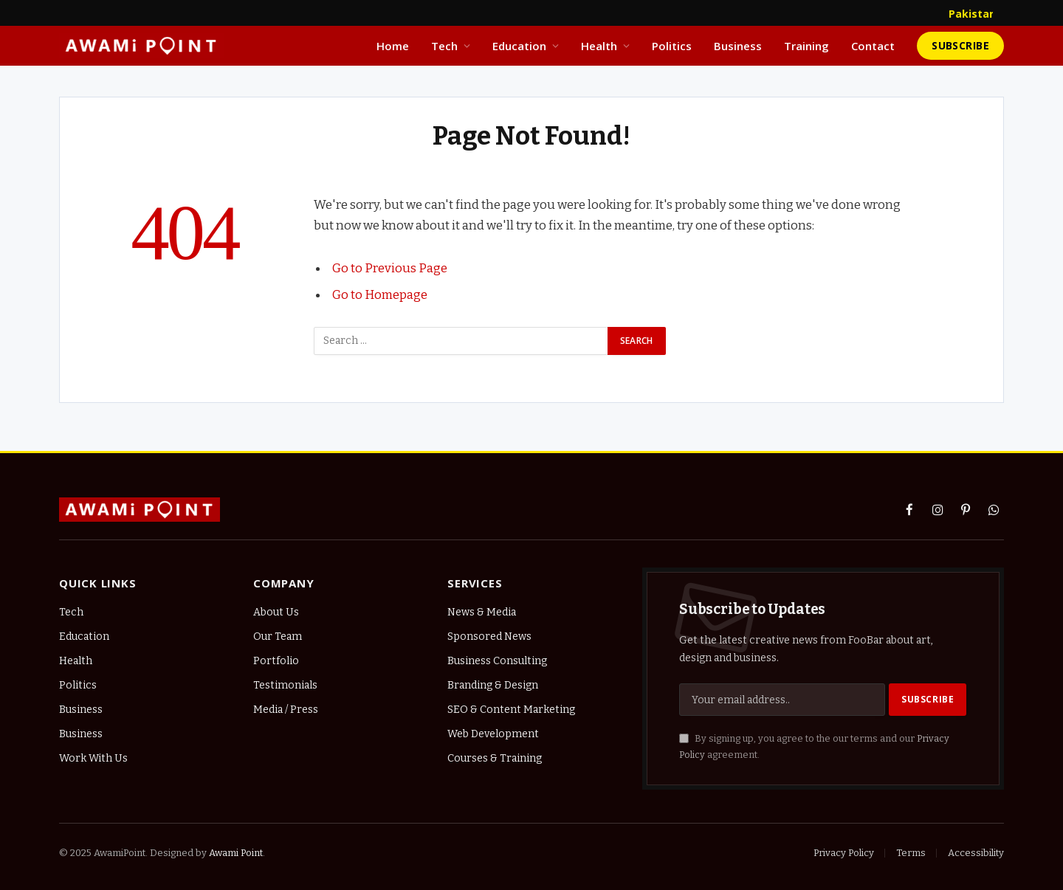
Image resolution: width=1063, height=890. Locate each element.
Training (806, 45)
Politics (672, 45)
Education (519, 45)
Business (738, 45)
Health (599, 45)
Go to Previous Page (389, 268)
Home (392, 45)
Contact (873, 45)
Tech (444, 45)
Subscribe (960, 45)
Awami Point (236, 852)
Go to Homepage (379, 294)
